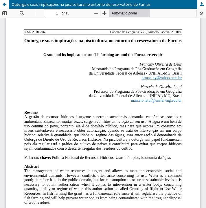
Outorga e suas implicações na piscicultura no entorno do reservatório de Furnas (81, 4)
